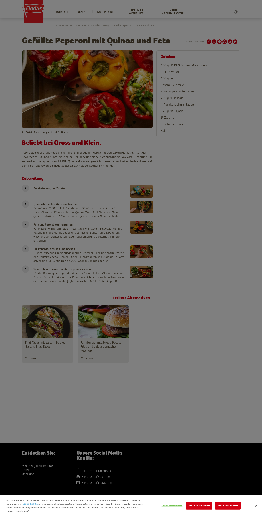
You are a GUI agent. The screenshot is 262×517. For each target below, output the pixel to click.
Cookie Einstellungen (172, 505)
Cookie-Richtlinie (30, 503)
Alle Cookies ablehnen (199, 505)
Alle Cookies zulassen (228, 505)
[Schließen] (256, 506)
